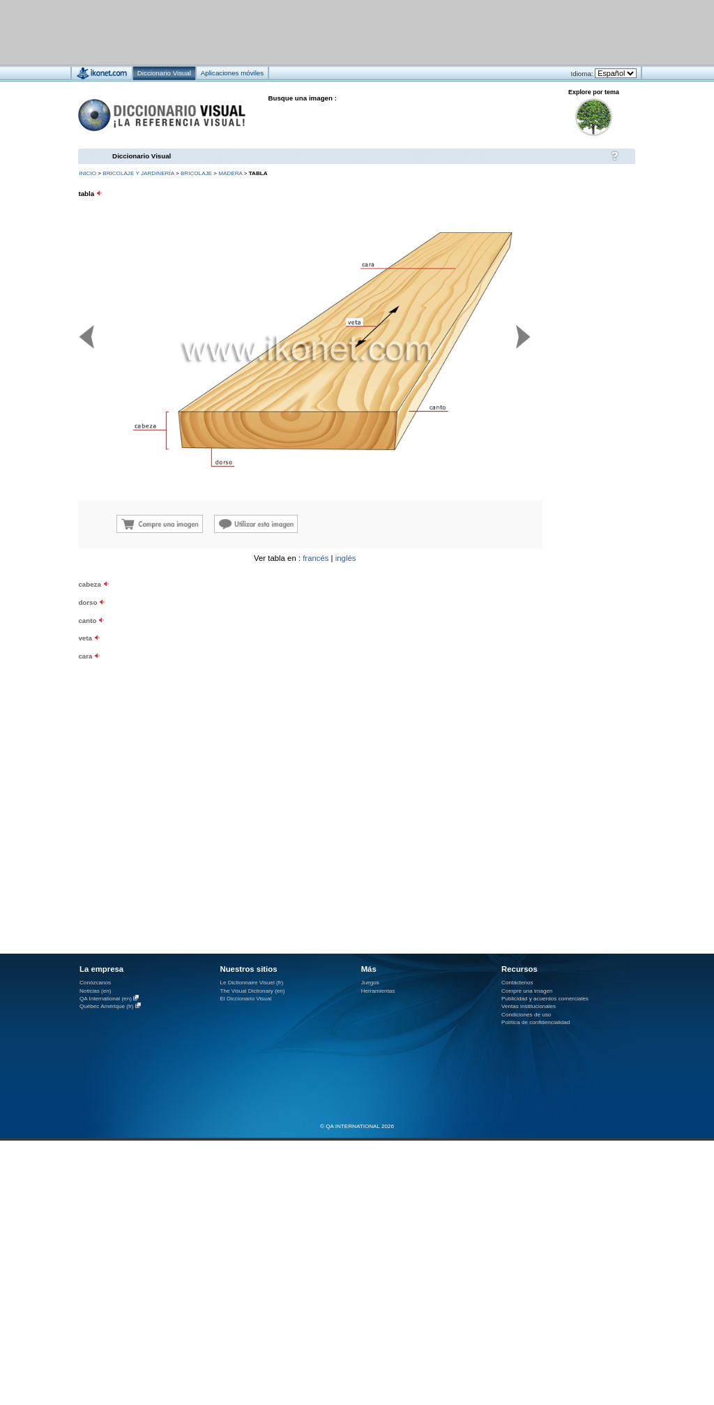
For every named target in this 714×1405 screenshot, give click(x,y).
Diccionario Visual (141, 156)
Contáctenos (517, 982)
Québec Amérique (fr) (106, 1006)
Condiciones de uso (526, 1015)
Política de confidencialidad (535, 1022)
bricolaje (196, 173)
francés (315, 558)
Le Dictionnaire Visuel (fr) (251, 982)
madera (230, 173)
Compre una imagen (526, 991)
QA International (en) (105, 998)
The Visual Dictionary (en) (252, 991)
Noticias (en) (95, 991)
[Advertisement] (551, 641)
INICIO (87, 173)
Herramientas (378, 991)
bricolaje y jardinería (138, 173)
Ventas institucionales (528, 1006)
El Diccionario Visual (245, 998)
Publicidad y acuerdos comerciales (544, 998)
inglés (345, 558)
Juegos (370, 982)
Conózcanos (95, 982)
